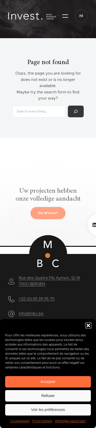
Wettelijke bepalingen (70, 421)
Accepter (48, 381)
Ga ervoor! (48, 224)
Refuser (48, 395)
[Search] (76, 111)
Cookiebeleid (20, 421)
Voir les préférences (48, 409)
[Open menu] (65, 16)
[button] (88, 325)
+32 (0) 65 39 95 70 (37, 299)
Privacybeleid (42, 421)
